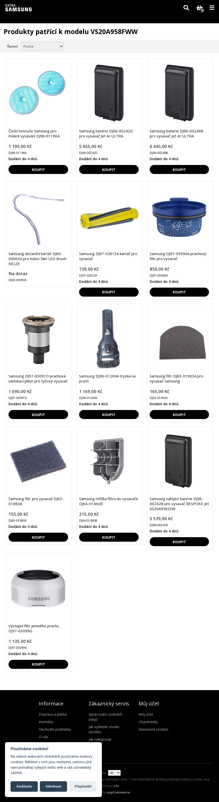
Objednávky (148, 721)
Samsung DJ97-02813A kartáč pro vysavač (108, 256)
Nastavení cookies (153, 729)
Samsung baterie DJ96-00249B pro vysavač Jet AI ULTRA (176, 133)
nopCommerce (118, 792)
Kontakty (46, 721)
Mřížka (201, 46)
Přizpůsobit (83, 786)
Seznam (210, 46)
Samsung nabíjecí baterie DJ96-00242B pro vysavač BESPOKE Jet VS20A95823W (179, 503)
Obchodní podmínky (55, 729)
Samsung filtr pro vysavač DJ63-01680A (36, 501)
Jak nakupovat (100, 739)
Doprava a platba (53, 714)
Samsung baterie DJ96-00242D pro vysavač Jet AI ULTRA (106, 133)
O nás (43, 736)
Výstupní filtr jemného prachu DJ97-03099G (34, 628)
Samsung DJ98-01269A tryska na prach (107, 378)
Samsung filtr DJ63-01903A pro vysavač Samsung (176, 378)
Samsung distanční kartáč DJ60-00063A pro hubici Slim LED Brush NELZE (37, 258)
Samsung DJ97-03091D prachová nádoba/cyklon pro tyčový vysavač (38, 378)
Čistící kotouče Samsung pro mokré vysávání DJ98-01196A (34, 133)
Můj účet (146, 714)
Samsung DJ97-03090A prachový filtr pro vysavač (178, 256)
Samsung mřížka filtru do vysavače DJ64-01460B (108, 501)
